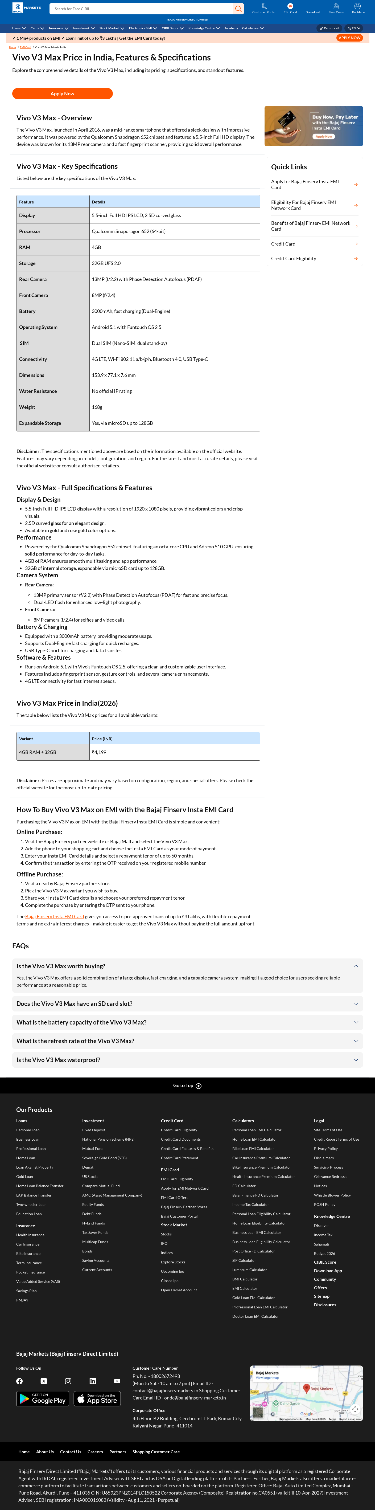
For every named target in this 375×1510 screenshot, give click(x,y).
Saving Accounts (95, 1260)
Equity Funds (93, 1204)
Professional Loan (31, 1148)
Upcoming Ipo (172, 1271)
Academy (231, 28)
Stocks (166, 1234)
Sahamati (321, 1244)
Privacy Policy (326, 1148)
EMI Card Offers (174, 1197)
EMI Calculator (244, 1288)
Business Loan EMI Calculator (256, 1232)
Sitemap (321, 1296)
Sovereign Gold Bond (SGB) (104, 1158)
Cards (35, 28)
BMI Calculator (245, 1279)
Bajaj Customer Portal (179, 1216)
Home (12, 47)
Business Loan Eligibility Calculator (261, 1241)
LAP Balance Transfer (34, 1195)
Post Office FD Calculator (253, 1251)
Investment (81, 28)
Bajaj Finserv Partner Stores (184, 1207)
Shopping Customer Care (156, 1451)
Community (325, 1279)
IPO (164, 1243)
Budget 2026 (324, 1253)
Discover (321, 1225)
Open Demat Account (179, 1290)
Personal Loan (28, 1130)
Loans (16, 28)
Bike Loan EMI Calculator (253, 1148)
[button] (238, 8)
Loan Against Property (34, 1167)
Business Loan (27, 1139)
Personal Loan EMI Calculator (257, 1130)
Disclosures (325, 1304)
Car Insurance (27, 1244)
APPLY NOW (350, 37)
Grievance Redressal (331, 1176)
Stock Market (109, 28)
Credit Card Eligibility (179, 1130)
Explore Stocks (173, 1262)
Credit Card (172, 1120)
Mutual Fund (93, 1148)
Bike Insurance (28, 1253)
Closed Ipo (170, 1280)
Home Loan (25, 1158)
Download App (328, 1270)
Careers (95, 1451)
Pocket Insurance (30, 1272)
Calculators (250, 28)
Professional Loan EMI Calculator (260, 1307)
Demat (87, 1167)
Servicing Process (328, 1167)
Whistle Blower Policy (332, 1195)
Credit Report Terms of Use (336, 1139)
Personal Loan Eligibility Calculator (261, 1213)
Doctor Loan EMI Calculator (255, 1316)
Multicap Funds (95, 1241)
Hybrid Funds (93, 1223)
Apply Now (62, 93)
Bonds (87, 1251)
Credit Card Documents (181, 1139)
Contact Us (70, 1451)
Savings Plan (26, 1290)
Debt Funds (91, 1213)
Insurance (56, 28)
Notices (320, 1185)
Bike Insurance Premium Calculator (261, 1167)
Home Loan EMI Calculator (254, 1139)
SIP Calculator (244, 1260)
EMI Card (25, 47)
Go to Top (183, 1085)
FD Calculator (244, 1185)
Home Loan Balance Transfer (40, 1185)
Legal (319, 1120)
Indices (167, 1252)
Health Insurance (30, 1235)
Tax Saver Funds (95, 1232)
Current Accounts (97, 1269)
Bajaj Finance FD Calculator (255, 1195)
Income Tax (323, 1235)
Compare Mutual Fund (101, 1185)
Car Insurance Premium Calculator (261, 1158)
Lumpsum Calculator (249, 1269)
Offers (320, 1287)
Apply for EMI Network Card (185, 1188)
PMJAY (22, 1300)
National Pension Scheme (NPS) (108, 1139)
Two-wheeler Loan (31, 1204)
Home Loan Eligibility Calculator (259, 1223)
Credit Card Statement (179, 1158)
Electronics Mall (140, 28)
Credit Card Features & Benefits (187, 1148)
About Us (45, 1451)
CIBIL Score (170, 28)
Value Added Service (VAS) (38, 1281)
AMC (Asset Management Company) (112, 1195)
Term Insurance (29, 1262)
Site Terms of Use (328, 1130)
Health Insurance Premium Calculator (263, 1176)
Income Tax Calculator (250, 1204)
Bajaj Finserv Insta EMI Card (54, 916)
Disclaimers (324, 1158)
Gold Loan (24, 1176)
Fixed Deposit (93, 1130)
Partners (117, 1451)
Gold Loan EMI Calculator (253, 1297)
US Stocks (90, 1176)
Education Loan (29, 1213)
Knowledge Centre (201, 28)
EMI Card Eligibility (177, 1179)
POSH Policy (324, 1204)
